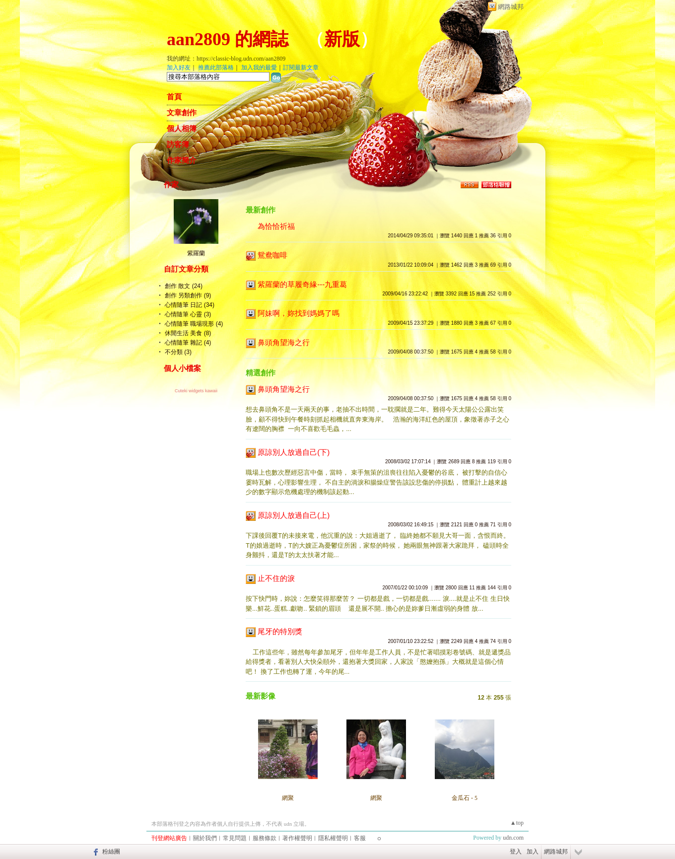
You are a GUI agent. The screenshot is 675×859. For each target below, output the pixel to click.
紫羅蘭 (196, 253)
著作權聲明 (297, 838)
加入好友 (179, 67)
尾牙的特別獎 (280, 631)
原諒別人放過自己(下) (294, 452)
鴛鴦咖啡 (272, 255)
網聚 (288, 797)
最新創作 (260, 210)
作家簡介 (182, 160)
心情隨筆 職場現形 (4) (194, 323)
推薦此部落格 (216, 67)
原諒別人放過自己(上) (294, 515)
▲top (517, 822)
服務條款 (264, 838)
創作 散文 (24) (183, 286)
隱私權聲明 (333, 838)
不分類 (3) (178, 352)
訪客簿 (178, 144)
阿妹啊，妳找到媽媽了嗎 (298, 313)
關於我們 (205, 838)
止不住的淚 (276, 578)
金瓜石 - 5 (464, 797)
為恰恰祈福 (276, 226)
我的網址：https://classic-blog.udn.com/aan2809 (226, 58)
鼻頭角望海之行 (284, 342)
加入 (533, 851)
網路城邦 (511, 6)
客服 (360, 838)
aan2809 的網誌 (227, 39)
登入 (516, 851)
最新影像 (260, 696)
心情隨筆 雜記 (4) (188, 342)
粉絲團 (111, 851)
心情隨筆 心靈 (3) (188, 314)
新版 (342, 39)
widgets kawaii (203, 390)
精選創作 (260, 372)
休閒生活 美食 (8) (188, 333)
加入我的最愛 (259, 67)
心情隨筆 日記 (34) (189, 304)
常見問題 (235, 838)
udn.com (513, 837)
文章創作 (182, 113)
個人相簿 (182, 129)
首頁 (174, 97)
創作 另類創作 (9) (188, 295)
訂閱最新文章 (301, 67)
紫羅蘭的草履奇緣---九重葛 (302, 284)
